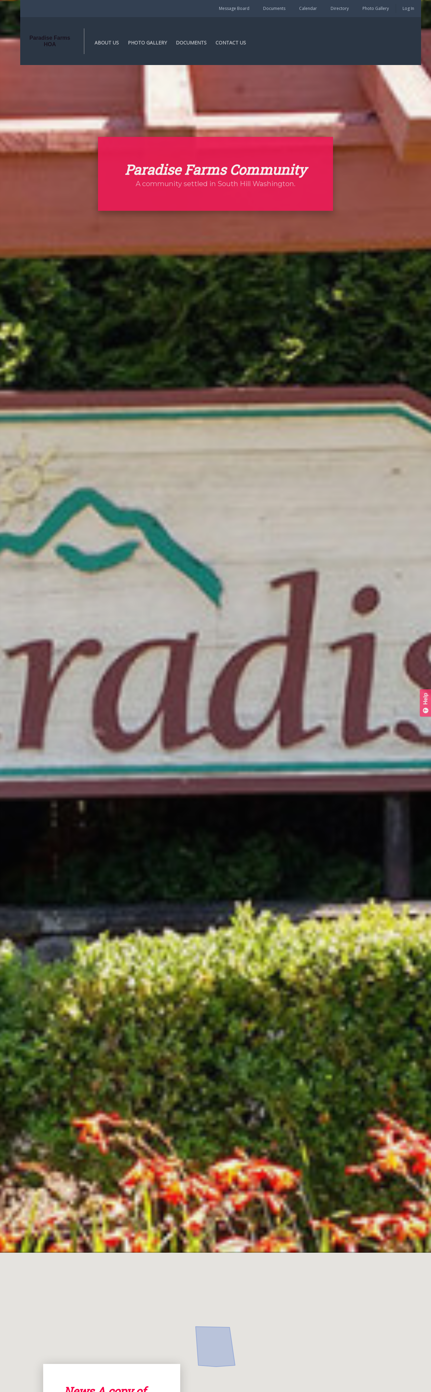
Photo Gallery (375, 8)
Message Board (234, 8)
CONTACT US (239, 42)
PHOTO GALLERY (156, 42)
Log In (408, 8)
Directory (340, 8)
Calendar (308, 8)
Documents (274, 8)
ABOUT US (115, 42)
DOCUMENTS (200, 42)
